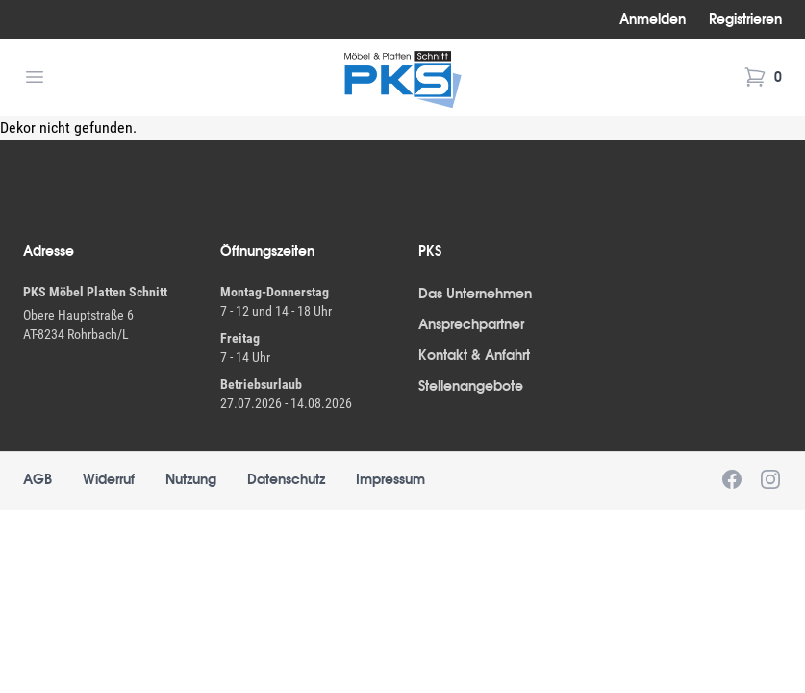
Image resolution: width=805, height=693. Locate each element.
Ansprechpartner (471, 324)
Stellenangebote (470, 386)
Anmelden (652, 19)
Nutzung (190, 479)
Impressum (390, 479)
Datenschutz (286, 479)
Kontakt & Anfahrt (474, 355)
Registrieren (745, 19)
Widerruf (109, 479)
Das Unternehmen (475, 293)
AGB (37, 479)
